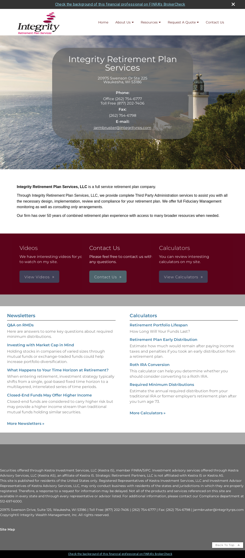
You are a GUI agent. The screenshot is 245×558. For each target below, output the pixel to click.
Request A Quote (182, 22)
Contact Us (215, 22)
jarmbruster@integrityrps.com (122, 127)
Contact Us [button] (105, 277)
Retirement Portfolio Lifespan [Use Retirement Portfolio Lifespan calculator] (159, 325)
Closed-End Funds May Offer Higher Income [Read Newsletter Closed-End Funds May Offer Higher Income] (49, 395)
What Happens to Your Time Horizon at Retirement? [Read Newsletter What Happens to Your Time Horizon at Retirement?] (58, 370)
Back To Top (227, 545)
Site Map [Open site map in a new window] (7, 529)
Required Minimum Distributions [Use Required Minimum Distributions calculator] (162, 384)
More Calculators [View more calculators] (148, 413)
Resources (149, 22)
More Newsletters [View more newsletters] (25, 423)
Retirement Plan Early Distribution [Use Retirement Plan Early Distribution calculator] (163, 339)
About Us (123, 22)
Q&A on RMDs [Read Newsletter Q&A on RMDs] (20, 325)
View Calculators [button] (151, 277)
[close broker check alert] (233, 4)
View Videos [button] (66, 277)
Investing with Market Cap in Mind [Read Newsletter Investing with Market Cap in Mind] (40, 345)
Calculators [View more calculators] (143, 315)
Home (103, 22)
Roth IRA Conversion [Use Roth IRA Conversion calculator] (150, 364)
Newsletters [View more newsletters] (21, 315)
